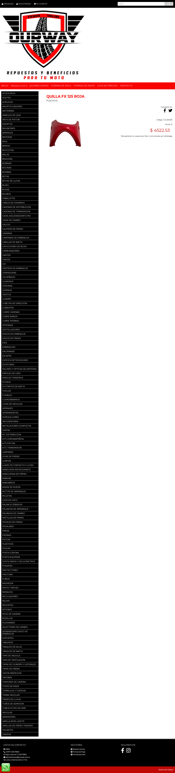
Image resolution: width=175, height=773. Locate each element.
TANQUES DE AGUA (12, 647)
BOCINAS (6, 168)
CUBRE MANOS (10, 316)
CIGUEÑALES (8, 277)
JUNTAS (6, 430)
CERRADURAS (9, 273)
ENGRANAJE (8, 351)
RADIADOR (7, 583)
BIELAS (5, 154)
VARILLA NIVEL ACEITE (13, 721)
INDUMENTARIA (10, 421)
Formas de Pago (79, 752)
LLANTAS (6, 461)
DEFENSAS (7, 325)
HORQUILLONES (10, 417)
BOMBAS (6, 172)
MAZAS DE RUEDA (11, 487)
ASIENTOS (7, 124)
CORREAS (7, 290)
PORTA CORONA (10, 553)
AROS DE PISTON (11, 119)
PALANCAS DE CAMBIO (13, 513)
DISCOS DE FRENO (11, 338)
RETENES (7, 609)
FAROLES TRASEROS (12, 378)
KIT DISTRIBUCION (11, 434)
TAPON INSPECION (11, 673)
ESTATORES (8, 364)
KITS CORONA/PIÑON (13, 439)
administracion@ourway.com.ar (18, 757)
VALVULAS (7, 712)
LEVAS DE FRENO (11, 456)
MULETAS (7, 496)
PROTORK (7, 574)
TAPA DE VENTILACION (13, 660)
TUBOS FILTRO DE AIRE (14, 708)
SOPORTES (8, 638)
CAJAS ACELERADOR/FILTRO (16, 216)
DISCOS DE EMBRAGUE (14, 334)
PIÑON (5, 531)
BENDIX (6, 146)
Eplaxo (170, 770)
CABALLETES (8, 198)
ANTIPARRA (8, 111)
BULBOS (6, 194)
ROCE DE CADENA (11, 614)
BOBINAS (7, 163)
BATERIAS (7, 137)
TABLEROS (7, 642)
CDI (4, 264)
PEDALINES (8, 526)
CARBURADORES (10, 251)
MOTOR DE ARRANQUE (14, 491)
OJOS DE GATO (10, 500)
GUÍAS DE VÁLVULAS (12, 404)
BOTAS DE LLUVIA (11, 181)
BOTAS (5, 176)
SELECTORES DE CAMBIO (15, 627)
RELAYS (6, 601)
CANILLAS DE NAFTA (12, 242)
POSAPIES (7, 566)
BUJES (5, 185)
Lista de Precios (107, 86)
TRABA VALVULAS (11, 695)
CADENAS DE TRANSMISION (16, 211)
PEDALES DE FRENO (12, 522)
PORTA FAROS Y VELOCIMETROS (18, 561)
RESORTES (7, 605)
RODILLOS (7, 618)
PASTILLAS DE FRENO (13, 518)
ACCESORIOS (8, 93)
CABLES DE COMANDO (13, 203)
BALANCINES (8, 128)
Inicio (4, 86)
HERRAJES (7, 408)
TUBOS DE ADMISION (13, 704)
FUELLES (6, 391)
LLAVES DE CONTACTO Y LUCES (18, 465)
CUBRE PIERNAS (10, 321)
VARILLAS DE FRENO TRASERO (17, 726)
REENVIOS (7, 592)
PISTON (6, 539)
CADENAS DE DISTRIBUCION (16, 207)
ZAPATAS (6, 734)
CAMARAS (7, 233)
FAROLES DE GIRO (11, 373)
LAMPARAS (7, 452)
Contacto (126, 86)
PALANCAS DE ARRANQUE (15, 509)
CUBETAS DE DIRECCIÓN (14, 303)
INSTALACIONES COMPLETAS (16, 426)
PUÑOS (6, 579)
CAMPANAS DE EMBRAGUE (15, 238)
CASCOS (6, 259)
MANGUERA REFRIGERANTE (16, 469)
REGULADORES (10, 596)
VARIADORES (8, 717)
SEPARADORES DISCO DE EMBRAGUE (15, 632)
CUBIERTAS (8, 308)
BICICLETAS (8, 150)
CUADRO (6, 299)
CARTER (6, 255)
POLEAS (6, 548)
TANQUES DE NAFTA (12, 651)
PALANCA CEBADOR (12, 504)
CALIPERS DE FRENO (12, 229)
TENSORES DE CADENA (14, 682)
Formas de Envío (79, 755)
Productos (19, 86)
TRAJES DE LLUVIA (11, 699)
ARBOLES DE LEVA (11, 115)
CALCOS (6, 224)
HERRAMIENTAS (10, 413)
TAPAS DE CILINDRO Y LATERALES (19, 664)
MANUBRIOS (8, 483)
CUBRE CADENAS (11, 312)
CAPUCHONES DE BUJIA (14, 246)
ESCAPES (6, 356)
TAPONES (7, 677)
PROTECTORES (10, 570)
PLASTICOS (7, 544)
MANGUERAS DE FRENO (14, 474)
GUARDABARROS (11, 399)
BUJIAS (5, 189)
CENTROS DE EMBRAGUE (15, 268)
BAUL (5, 141)
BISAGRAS (7, 159)
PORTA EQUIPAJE (11, 557)
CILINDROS (7, 281)
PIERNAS (6, 535)
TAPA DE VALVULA (11, 656)
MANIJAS (6, 478)
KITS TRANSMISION (12, 448)
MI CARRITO (41, 4)
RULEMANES (8, 623)
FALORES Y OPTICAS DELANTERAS (19, 369)
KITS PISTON (8, 443)
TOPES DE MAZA (10, 686)
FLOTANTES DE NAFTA (13, 386)
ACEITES (6, 98)
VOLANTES (7, 730)
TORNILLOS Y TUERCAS (14, 691)
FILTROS (6, 382)
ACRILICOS (7, 102)
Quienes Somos (79, 749)
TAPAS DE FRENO (11, 669)
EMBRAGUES (8, 347)
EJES (4, 343)
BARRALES (7, 133)
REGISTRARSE (24, 4)
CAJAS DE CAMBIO (11, 220)
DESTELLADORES (11, 329)
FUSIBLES (7, 395)
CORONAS (7, 286)
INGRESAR (8, 4)
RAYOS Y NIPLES (10, 588)
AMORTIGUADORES (12, 106)
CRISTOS (6, 294)
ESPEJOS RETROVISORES (15, 360)
